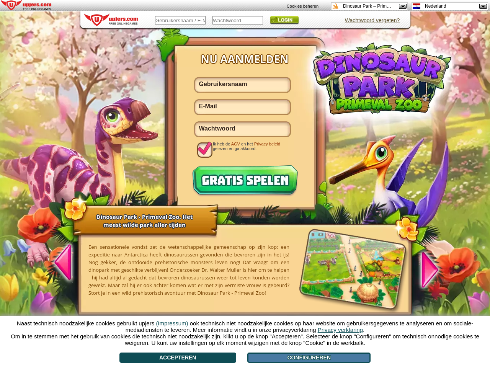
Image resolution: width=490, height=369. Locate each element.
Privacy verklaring (340, 330)
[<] (67, 263)
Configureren (309, 357)
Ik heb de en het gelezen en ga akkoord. (246, 146)
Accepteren (177, 357)
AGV (235, 144)
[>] (426, 269)
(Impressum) (172, 323)
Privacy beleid (267, 144)
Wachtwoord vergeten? (372, 20)
